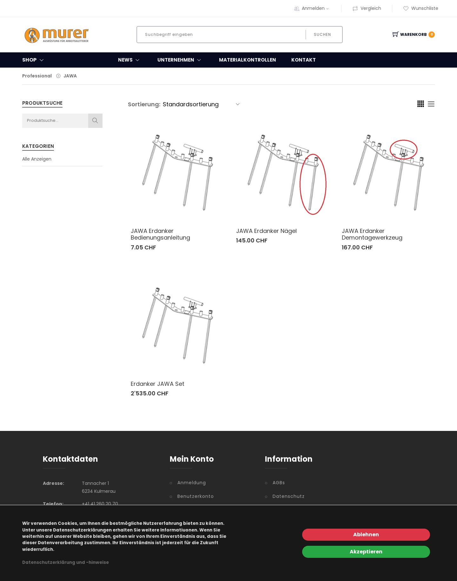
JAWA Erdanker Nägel (266, 231)
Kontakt (303, 59)
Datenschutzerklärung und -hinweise (65, 562)
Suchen (322, 34)
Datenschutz (289, 496)
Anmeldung (191, 482)
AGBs (279, 482)
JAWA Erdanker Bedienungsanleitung (160, 234)
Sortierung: (144, 104)
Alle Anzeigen (36, 159)
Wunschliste (420, 8)
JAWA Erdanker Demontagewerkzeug (372, 234)
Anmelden (316, 8)
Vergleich (366, 8)
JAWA (70, 76)
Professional (37, 76)
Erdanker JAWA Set (157, 384)
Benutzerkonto (195, 496)
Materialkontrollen (247, 59)
